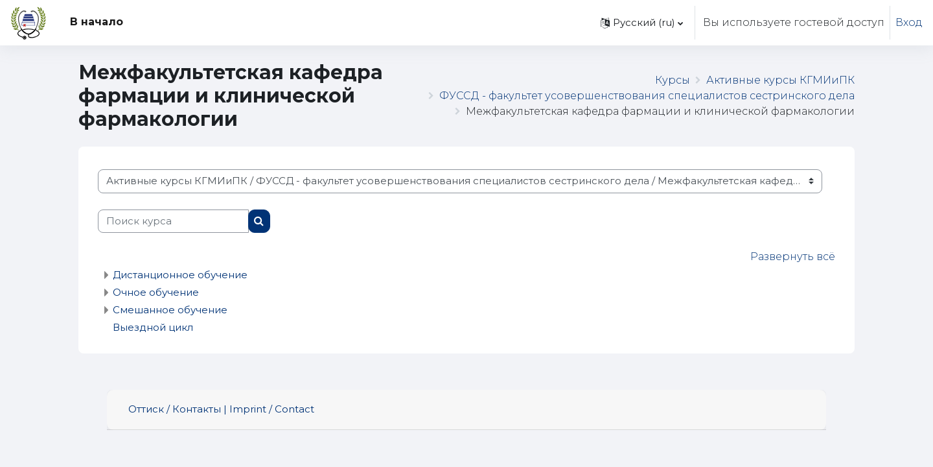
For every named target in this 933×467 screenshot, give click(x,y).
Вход (909, 22)
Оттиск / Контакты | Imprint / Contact (221, 409)
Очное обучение (156, 292)
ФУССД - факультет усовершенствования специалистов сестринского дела (647, 96)
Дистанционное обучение (180, 275)
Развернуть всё (792, 256)
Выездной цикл (153, 327)
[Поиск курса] (173, 222)
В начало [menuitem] (96, 22)
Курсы (672, 80)
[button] (642, 22)
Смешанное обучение (170, 310)
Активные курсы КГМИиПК (780, 80)
